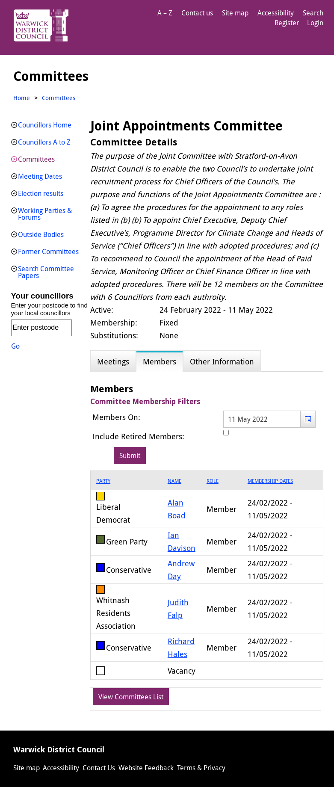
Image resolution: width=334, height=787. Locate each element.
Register (287, 22)
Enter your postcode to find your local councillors (49, 309)
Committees (36, 159)
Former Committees (48, 251)
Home (21, 98)
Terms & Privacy (201, 767)
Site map (235, 13)
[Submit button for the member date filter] (130, 455)
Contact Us (99, 767)
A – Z (164, 13)
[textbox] (269, 419)
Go (15, 346)
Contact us (197, 13)
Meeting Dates (40, 176)
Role (213, 480)
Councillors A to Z (44, 142)
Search (313, 13)
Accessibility (275, 13)
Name (174, 480)
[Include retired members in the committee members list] (226, 432)
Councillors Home (44, 125)
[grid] (206, 575)
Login (315, 22)
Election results (40, 193)
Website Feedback (146, 767)
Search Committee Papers (46, 272)
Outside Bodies (41, 234)
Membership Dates (270, 480)
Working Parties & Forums (45, 214)
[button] (307, 419)
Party (103, 480)
